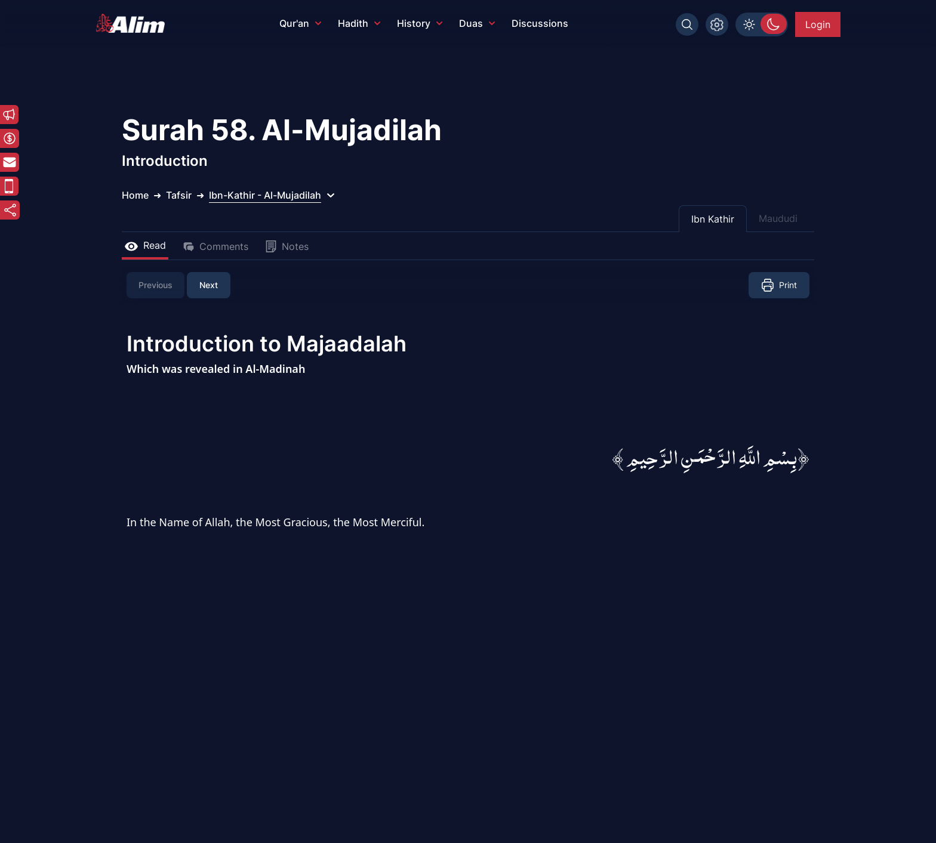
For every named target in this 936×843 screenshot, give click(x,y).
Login (817, 24)
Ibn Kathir (712, 219)
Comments (215, 246)
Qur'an (300, 23)
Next (208, 285)
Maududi (778, 218)
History (419, 23)
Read (145, 245)
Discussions (540, 23)
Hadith (359, 23)
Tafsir (179, 195)
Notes (287, 246)
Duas (477, 23)
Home (135, 195)
